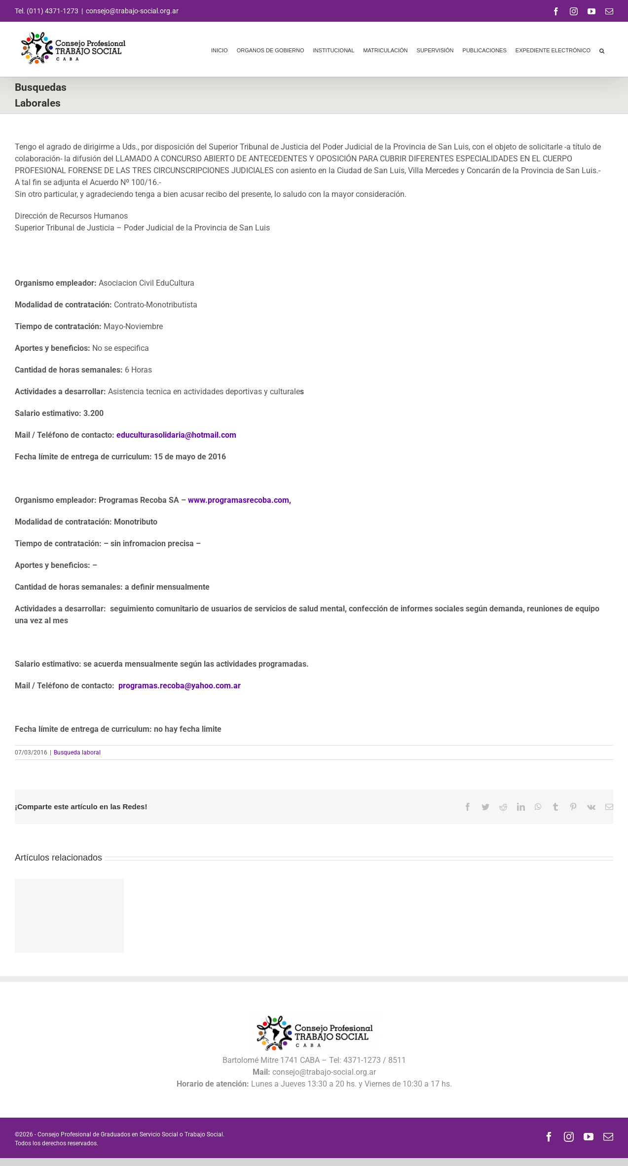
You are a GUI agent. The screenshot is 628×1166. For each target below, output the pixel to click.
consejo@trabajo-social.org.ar (132, 11)
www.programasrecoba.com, (239, 500)
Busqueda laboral (77, 752)
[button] (601, 49)
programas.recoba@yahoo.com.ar (179, 685)
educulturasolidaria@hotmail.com (176, 435)
